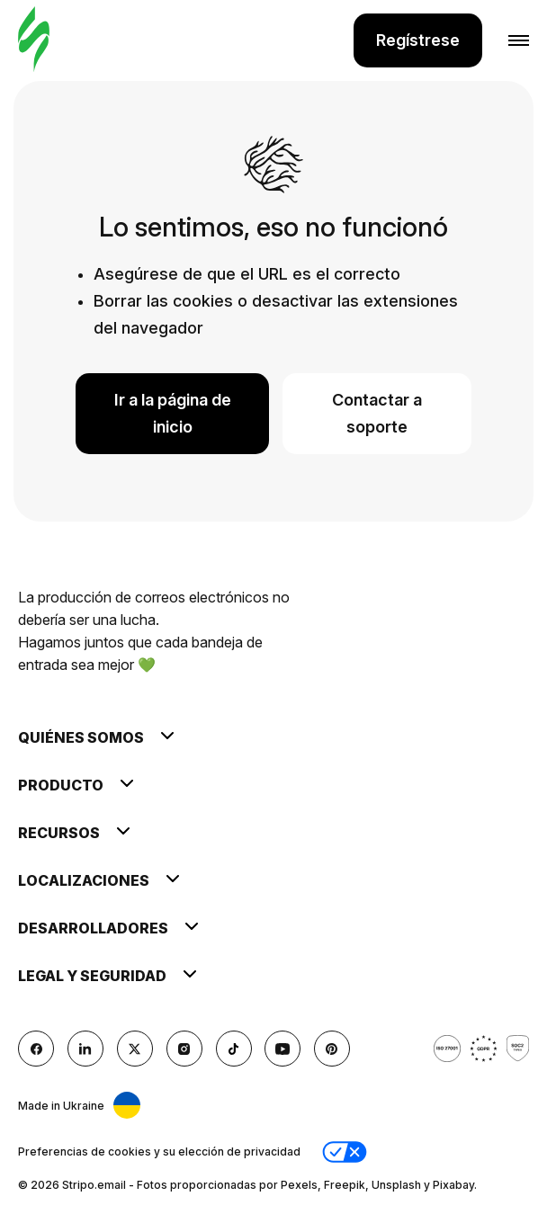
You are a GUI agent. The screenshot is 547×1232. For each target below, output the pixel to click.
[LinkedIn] (85, 1049)
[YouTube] (282, 1049)
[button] (344, 1152)
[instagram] (184, 1049)
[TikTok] (234, 1049)
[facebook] (36, 1049)
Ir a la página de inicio (172, 413)
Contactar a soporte (377, 413)
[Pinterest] (332, 1049)
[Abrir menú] (505, 40)
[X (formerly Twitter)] (135, 1049)
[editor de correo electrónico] (33, 40)
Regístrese (418, 40)
